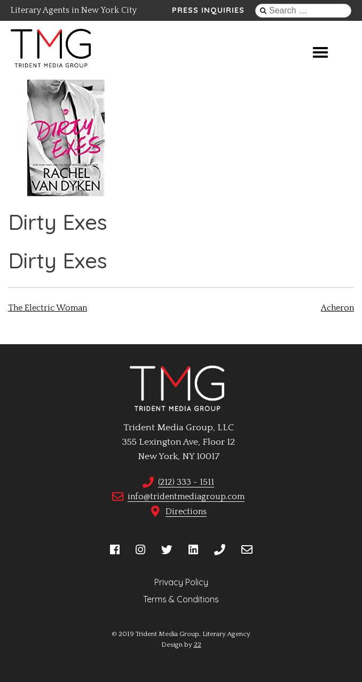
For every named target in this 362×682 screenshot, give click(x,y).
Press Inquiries (208, 10)
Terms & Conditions (181, 599)
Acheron (337, 308)
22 (197, 644)
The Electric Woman (47, 308)
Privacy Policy (181, 582)
